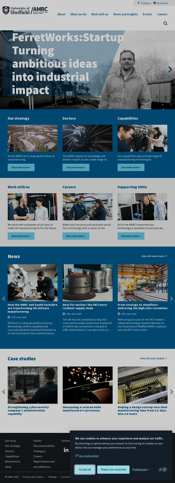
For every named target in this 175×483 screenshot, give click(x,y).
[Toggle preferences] (141, 469)
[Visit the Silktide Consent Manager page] (163, 469)
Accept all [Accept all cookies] (85, 469)
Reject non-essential (113, 469)
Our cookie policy (89, 455)
